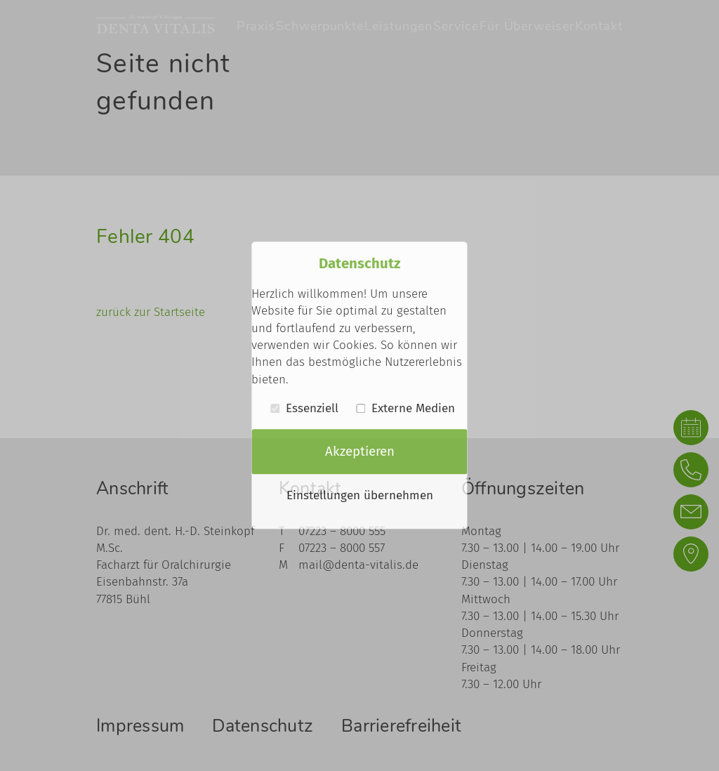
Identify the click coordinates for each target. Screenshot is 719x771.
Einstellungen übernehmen (359, 496)
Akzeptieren (360, 451)
